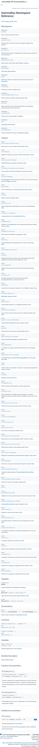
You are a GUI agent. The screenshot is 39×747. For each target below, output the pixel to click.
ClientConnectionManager (9, 160)
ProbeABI (4, 374)
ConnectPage (5, 186)
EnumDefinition (6, 203)
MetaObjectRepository (8, 293)
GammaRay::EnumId (21, 615)
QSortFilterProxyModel (8, 323)
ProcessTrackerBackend (8, 416)
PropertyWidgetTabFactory (9, 469)
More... (16, 21)
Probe (3, 364)
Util (2, 121)
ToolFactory (15, 520)
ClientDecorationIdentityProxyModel (12, 168)
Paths (3, 76)
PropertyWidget (6, 461)
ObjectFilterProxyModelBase (10, 320)
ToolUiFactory (19, 530)
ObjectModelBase (6, 345)
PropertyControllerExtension (10, 436)
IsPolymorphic (5, 635)
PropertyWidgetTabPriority (9, 95)
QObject (21, 63)
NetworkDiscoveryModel (8, 310)
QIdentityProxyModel (8, 504)
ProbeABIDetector (6, 383)
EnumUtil (4, 32)
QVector (11, 593)
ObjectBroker (5, 50)
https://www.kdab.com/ (6, 738)
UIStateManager (6, 571)
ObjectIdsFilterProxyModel (9, 336)
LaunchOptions (5, 275)
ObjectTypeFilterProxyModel (10, 355)
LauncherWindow (6, 265)
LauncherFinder (6, 40)
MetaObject (4, 285)
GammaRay (6, 21)
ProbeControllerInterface (9, 403)
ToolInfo (4, 546)
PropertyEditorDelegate (8, 452)
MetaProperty (5, 301)
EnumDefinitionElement (8, 213)
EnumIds (3, 612)
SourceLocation (6, 509)
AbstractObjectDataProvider (10, 143)
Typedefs (22, 8)
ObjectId (4, 328)
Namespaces (14, 8)
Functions (32, 8)
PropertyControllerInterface (10, 444)
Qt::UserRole (18, 648)
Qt (31, 368)
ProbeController (6, 391)
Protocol (4, 103)
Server (3, 487)
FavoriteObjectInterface (9, 249)
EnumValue (4, 239)
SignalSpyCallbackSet (8, 493)
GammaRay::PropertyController (22, 464)
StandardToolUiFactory (8, 527)
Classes (18, 8)
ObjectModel (5, 68)
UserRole (4, 645)
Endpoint (4, 195)
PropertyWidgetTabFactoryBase (25, 472)
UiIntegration (5, 562)
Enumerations (27, 8)
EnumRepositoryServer (8, 231)
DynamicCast (5, 627)
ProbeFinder (5, 86)
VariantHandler (6, 130)
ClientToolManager (7, 176)
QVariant (22, 455)
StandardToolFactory (7, 517)
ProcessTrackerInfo (7, 422)
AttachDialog (5, 151)
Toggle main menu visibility (2, 4)
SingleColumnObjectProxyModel (10, 501)
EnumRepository (6, 221)
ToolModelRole (5, 113)
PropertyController (7, 427)
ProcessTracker (6, 411)
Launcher (4, 255)
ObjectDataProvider (7, 60)
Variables (36, 8)
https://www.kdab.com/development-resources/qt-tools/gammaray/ (20, 743)
